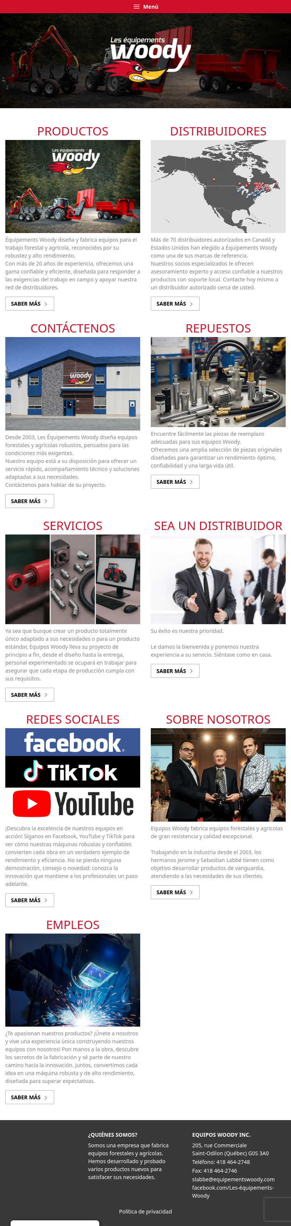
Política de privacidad (145, 1211)
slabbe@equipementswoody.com (233, 1179)
